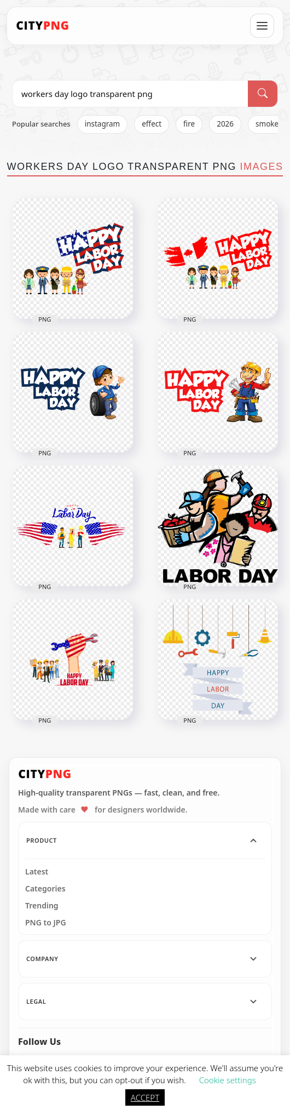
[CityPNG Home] (42, 25)
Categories (45, 889)
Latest (36, 872)
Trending (42, 906)
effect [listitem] (151, 124)
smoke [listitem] (267, 124)
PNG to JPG (45, 923)
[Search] (262, 94)
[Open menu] (262, 26)
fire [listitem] (189, 124)
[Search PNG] (130, 94)
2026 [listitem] (225, 124)
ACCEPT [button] (145, 1097)
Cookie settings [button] (227, 1079)
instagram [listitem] (102, 124)
